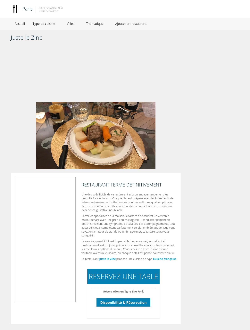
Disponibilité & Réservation (123, 302)
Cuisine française (164, 259)
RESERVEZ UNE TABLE (123, 276)
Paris (27, 8)
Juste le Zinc (107, 259)
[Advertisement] (96, 72)
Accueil (20, 23)
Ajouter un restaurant (131, 23)
